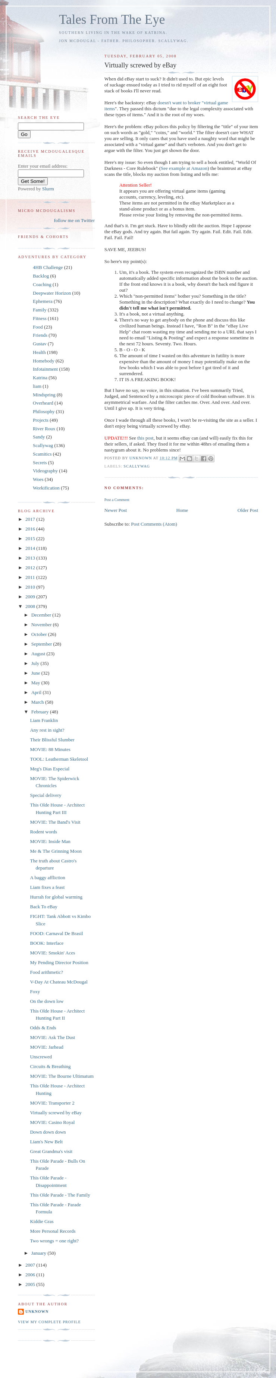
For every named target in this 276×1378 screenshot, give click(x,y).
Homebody (43, 361)
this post (145, 438)
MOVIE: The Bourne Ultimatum (62, 1076)
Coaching (42, 284)
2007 (30, 1265)
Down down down (48, 1132)
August (39, 653)
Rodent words (43, 831)
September (42, 644)
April (37, 692)
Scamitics (42, 454)
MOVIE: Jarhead (46, 1047)
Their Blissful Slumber (52, 739)
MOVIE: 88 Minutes (50, 749)
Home (182, 510)
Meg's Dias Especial (49, 769)
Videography (45, 470)
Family (40, 310)
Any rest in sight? (47, 730)
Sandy (39, 437)
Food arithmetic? (46, 972)
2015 (30, 538)
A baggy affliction (47, 877)
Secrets (40, 462)
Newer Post (115, 510)
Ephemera (43, 301)
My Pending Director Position (59, 962)
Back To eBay (43, 906)
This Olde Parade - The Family (60, 1195)
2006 (30, 1274)
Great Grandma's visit (51, 1151)
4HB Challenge (48, 267)
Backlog (41, 276)
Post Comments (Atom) (154, 524)
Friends (40, 335)
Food (38, 327)
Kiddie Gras (41, 1221)
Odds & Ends (43, 1027)
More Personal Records (52, 1231)
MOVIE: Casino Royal (52, 1122)
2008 (30, 606)
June (36, 673)
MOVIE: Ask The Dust (52, 1037)
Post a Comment (116, 500)
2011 (30, 577)
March (38, 702)
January (39, 1253)
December (42, 615)
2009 (30, 596)
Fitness (40, 318)
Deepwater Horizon (52, 293)
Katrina (40, 377)
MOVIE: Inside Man (50, 841)
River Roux (44, 428)
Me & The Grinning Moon (55, 851)
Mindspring (44, 394)
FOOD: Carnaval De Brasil (56, 933)
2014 (30, 548)
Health (39, 352)
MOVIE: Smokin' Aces (52, 953)
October (39, 634)
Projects (40, 420)
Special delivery (45, 795)
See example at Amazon (184, 168)
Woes (38, 479)
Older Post (248, 510)
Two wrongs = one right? (54, 1241)
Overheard (43, 403)
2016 (30, 529)
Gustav (40, 343)
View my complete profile (49, 1322)
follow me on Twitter (74, 220)
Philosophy (44, 411)
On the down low (46, 1001)
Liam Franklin (44, 720)
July (36, 663)
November (42, 624)
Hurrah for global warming (56, 897)
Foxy (35, 991)
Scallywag (137, 466)
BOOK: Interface (46, 943)
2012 (30, 567)
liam (37, 386)
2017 (30, 519)
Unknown (36, 1311)
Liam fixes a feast (47, 887)
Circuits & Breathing (50, 1066)
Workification (46, 488)
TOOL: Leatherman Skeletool (59, 759)
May (36, 682)
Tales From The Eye (112, 19)
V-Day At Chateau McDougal (58, 982)
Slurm (48, 188)
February (40, 712)
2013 (30, 558)
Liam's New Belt (46, 1141)
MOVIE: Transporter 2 (52, 1103)
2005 (30, 1284)
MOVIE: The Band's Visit (55, 822)
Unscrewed (40, 1056)
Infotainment (45, 369)
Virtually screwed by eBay (55, 1112)
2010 (30, 587)
